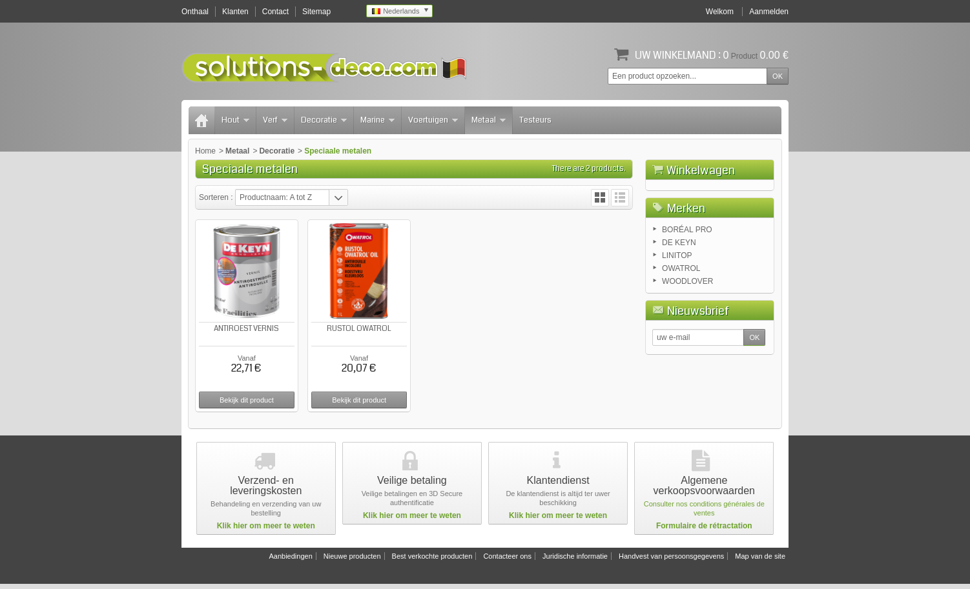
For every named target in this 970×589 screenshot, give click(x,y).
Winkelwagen (700, 170)
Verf (275, 120)
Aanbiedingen (290, 561)
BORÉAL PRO (687, 295)
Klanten (235, 11)
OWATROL (681, 334)
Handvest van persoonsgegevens (671, 561)
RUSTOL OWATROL (357, 328)
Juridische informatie (575, 561)
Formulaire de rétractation (704, 530)
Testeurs (535, 120)
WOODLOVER (687, 347)
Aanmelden (769, 11)
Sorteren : (217, 197)
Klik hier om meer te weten (266, 530)
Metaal (488, 120)
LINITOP (677, 321)
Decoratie (324, 120)
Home (205, 150)
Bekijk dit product (246, 399)
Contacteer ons (507, 561)
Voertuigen (433, 120)
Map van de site (760, 561)
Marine (377, 120)
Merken (686, 274)
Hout (235, 120)
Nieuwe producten (352, 561)
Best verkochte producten (432, 561)
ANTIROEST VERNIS (246, 328)
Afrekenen (745, 242)
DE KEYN (679, 308)
